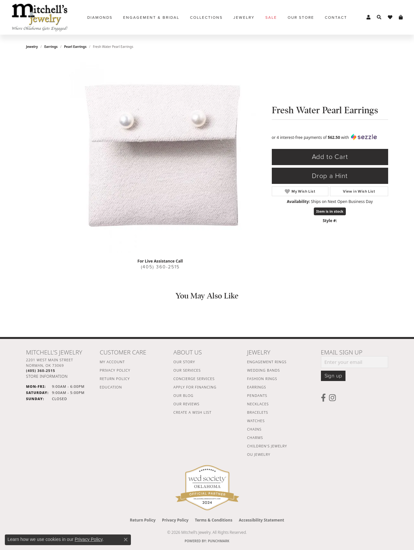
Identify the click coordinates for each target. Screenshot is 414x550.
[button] (368, 17)
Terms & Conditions (213, 520)
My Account (112, 361)
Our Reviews (187, 403)
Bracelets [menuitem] (257, 412)
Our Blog (184, 395)
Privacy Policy (115, 370)
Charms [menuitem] (255, 437)
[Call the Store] (40, 370)
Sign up (333, 376)
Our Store (301, 17)
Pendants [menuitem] (257, 395)
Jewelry (244, 17)
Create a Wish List (193, 412)
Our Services (187, 370)
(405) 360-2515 (160, 267)
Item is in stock (330, 211)
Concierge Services (194, 378)
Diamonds (99, 17)
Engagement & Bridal (151, 17)
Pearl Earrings (75, 46)
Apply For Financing (195, 387)
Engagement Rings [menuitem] (267, 361)
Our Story (184, 361)
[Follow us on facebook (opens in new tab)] (323, 398)
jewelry (32, 46)
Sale (271, 17)
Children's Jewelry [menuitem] (267, 445)
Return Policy (115, 378)
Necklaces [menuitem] (258, 403)
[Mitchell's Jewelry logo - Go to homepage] (39, 17)
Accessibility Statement (261, 520)
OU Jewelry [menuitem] (259, 454)
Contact (336, 17)
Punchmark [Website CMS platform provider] (218, 541)
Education (111, 387)
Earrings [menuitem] (256, 387)
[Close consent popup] (126, 540)
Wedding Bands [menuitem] (263, 370)
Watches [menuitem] (256, 420)
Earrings (51, 46)
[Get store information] (47, 376)
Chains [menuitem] (254, 429)
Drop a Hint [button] (330, 176)
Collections (206, 17)
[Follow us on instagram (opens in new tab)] (332, 398)
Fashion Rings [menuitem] (262, 378)
